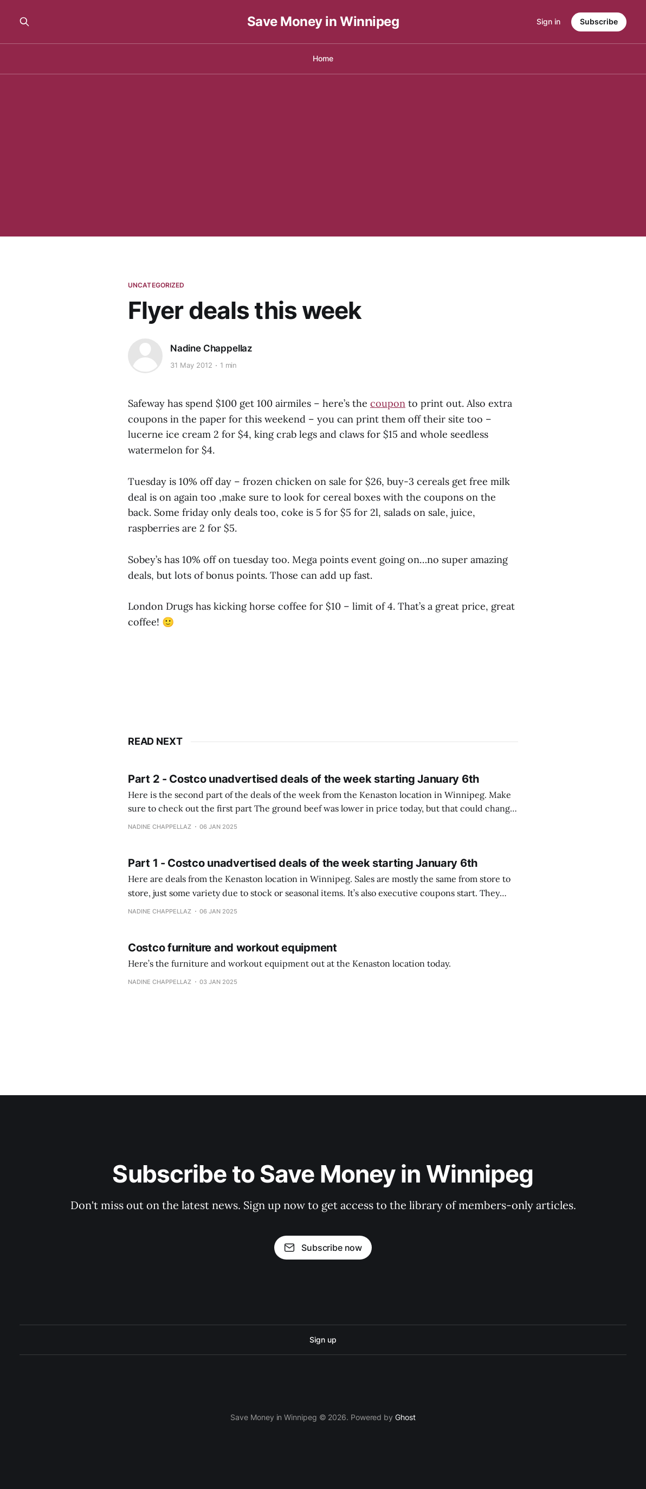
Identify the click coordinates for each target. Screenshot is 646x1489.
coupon (387, 403)
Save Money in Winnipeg (323, 21)
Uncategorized (156, 285)
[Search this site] (24, 22)
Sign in (548, 21)
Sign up (322, 1339)
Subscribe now (323, 1247)
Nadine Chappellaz (211, 348)
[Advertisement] (323, 155)
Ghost (405, 1417)
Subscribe (599, 21)
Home (323, 58)
